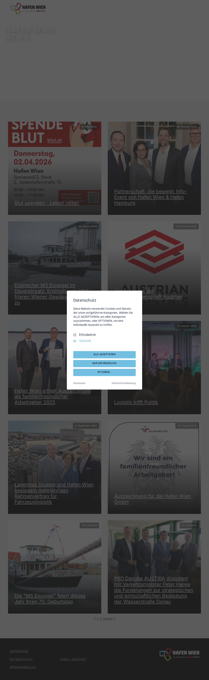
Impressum (79, 383)
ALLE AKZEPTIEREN (104, 354)
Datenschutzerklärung (124, 383)
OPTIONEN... (104, 372)
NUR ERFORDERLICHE (104, 363)
